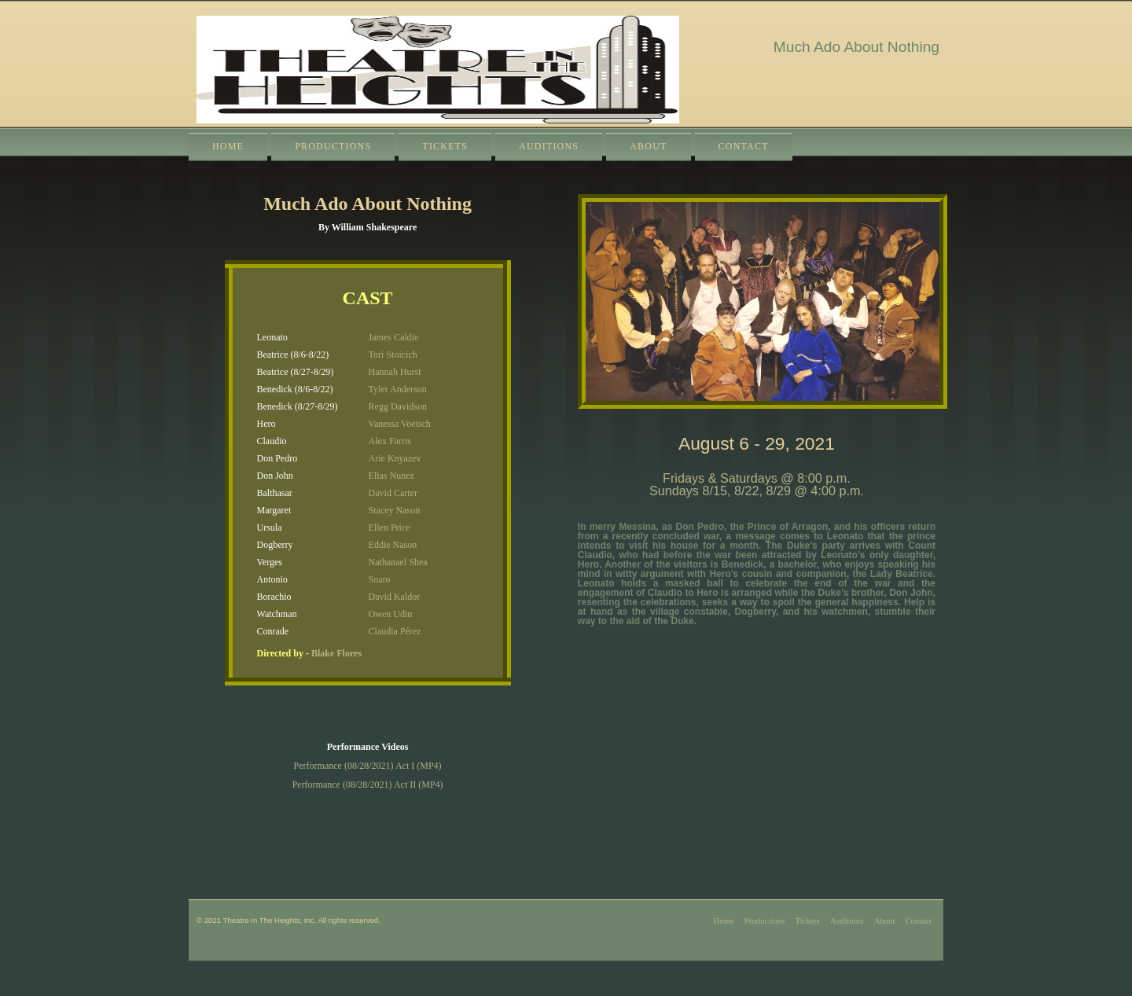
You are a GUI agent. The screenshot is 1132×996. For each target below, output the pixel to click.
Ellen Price (389, 527)
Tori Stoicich (393, 354)
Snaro (380, 579)
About (648, 146)
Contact (744, 146)
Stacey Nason (395, 510)
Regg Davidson (398, 406)
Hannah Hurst (395, 371)
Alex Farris (390, 441)
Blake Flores (336, 653)
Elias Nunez (391, 475)
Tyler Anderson (398, 389)
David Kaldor (395, 596)
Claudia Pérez (395, 631)
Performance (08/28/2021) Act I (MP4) (368, 765)
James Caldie (394, 337)
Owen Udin (391, 613)
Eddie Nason (393, 544)
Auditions (549, 146)
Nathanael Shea (398, 562)
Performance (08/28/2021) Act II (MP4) (367, 784)
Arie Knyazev (395, 458)
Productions (333, 146)
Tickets (445, 146)
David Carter (393, 492)
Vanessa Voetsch (400, 423)
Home (228, 146)
